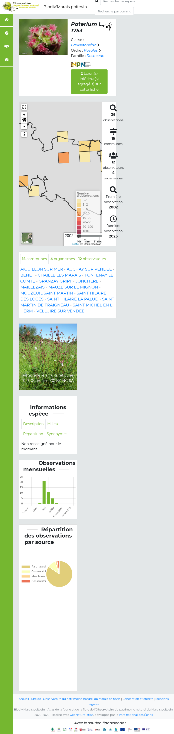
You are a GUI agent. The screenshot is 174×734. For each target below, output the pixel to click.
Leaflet (75, 244)
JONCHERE (87, 281)
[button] (24, 121)
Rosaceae (95, 56)
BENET (27, 275)
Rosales (91, 50)
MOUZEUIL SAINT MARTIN (46, 293)
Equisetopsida (83, 45)
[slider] (79, 236)
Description (33, 424)
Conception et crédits (137, 699)
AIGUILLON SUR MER (41, 269)
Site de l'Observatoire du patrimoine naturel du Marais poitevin (75, 699)
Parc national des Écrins (136, 714)
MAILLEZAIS (32, 287)
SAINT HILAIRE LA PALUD (73, 299)
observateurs (92, 259)
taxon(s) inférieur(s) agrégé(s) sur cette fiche (89, 81)
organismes (62, 259)
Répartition (33, 434)
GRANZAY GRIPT (55, 281)
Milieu (52, 424)
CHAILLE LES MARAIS (59, 275)
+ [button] (24, 115)
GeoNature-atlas (81, 714)
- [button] (24, 126)
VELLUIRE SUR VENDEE (60, 311)
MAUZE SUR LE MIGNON (73, 287)
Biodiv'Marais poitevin (65, 6)
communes (34, 259)
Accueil (24, 699)
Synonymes (57, 434)
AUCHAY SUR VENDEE (89, 269)
